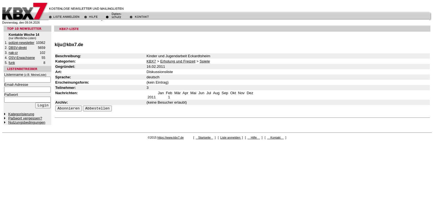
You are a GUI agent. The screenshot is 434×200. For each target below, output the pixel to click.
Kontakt (275, 137)
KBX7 (151, 61)
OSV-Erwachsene (22, 58)
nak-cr (13, 53)
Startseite (204, 137)
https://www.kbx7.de (170, 137)
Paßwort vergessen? (25, 118)
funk (12, 63)
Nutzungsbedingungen (26, 122)
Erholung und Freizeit (177, 61)
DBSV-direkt (18, 48)
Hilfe (254, 137)
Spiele (205, 61)
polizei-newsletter (21, 43)
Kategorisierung (21, 114)
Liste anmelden (230, 137)
